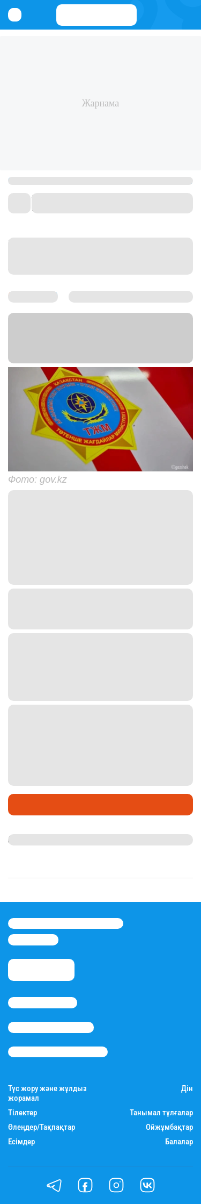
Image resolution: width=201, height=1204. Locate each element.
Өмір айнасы (37, 804)
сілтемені (81, 680)
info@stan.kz (33, 939)
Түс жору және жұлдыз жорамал (47, 1093)
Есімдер (21, 1141)
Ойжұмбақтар (169, 1127)
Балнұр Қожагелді (44, 839)
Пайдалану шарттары (58, 1052)
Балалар (179, 1141)
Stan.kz (23, 356)
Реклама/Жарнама (51, 1027)
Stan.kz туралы (42, 1002)
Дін (187, 1088)
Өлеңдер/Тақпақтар (41, 1127)
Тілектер (22, 1112)
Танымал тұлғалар (161, 1112)
